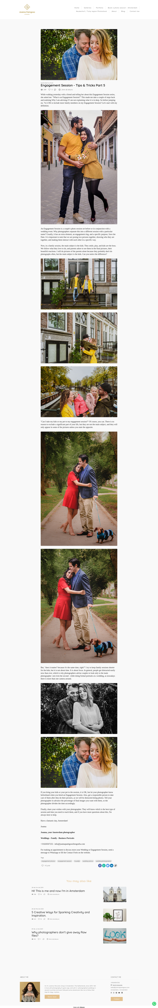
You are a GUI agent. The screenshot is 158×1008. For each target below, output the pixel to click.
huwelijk (77, 861)
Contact (117, 998)
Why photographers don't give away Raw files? (59, 934)
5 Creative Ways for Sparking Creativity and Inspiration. (61, 914)
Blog (123, 11)
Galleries (87, 8)
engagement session (64, 861)
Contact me (134, 11)
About (114, 11)
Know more (52, 996)
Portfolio (99, 8)
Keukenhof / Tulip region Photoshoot (91, 11)
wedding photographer (103, 861)
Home (76, 8)
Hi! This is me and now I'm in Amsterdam (58, 891)
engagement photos (48, 861)
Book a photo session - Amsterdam (122, 8)
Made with (79, 1006)
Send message (117, 984)
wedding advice (88, 861)
